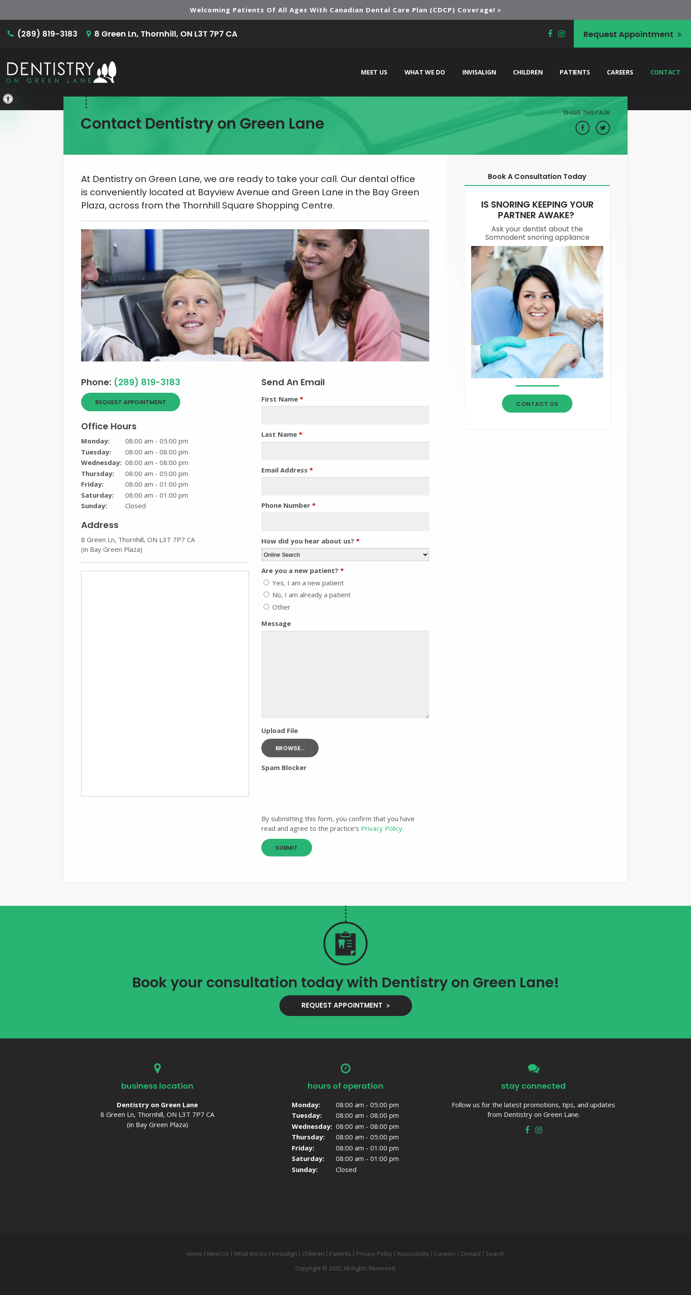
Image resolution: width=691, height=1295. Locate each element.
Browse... (290, 748)
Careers (620, 71)
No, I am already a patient (307, 594)
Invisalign (479, 71)
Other (277, 607)
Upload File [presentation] (279, 730)
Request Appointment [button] (629, 33)
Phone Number (288, 505)
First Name (282, 398)
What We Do (425, 71)
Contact (665, 71)
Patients (575, 71)
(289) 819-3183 (47, 33)
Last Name (281, 434)
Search (495, 1254)
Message (276, 623)
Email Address (287, 469)
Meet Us (374, 71)
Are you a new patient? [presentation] (302, 570)
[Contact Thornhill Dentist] (537, 312)
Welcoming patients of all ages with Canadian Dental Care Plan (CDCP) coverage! (342, 9)
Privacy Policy (381, 828)
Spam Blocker (284, 767)
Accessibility (413, 1254)
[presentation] (328, 792)
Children (527, 71)
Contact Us (537, 404)
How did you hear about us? (310, 540)
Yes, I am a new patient (304, 582)
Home (194, 1254)
